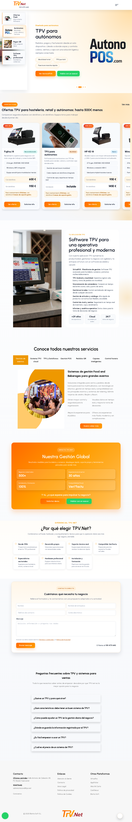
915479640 (17, 785)
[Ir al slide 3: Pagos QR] (13, 43)
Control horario (111, 358)
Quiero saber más (91, 426)
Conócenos (17, 794)
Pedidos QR (81, 358)
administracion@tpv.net (22, 788)
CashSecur (94, 790)
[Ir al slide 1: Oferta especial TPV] (13, 18)
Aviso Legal (61, 786)
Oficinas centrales (20, 778)
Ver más (125, 104)
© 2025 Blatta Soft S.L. (32, 814)
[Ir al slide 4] (85, 87)
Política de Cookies (64, 794)
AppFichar (94, 783)
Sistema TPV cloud (35, 360)
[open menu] (116, 5)
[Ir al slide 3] (83, 87)
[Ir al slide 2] (80, 87)
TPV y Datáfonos (50, 358)
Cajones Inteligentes (96, 360)
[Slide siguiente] (128, 50)
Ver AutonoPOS (45, 74)
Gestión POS (66, 358)
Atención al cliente (64, 779)
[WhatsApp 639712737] (68, 73)
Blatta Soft (94, 794)
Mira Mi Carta (95, 786)
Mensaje (19, 619)
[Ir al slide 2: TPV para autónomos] (14, 31)
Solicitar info (29, 204)
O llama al (106, 645)
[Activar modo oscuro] (120, 816)
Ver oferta (12, 204)
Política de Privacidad (63, 639)
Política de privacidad (65, 790)
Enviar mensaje (25, 645)
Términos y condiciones (46, 639)
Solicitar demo (53, 501)
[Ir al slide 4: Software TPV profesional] (13, 58)
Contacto (61, 783)
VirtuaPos (94, 779)
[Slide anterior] (33, 50)
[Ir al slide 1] (76, 87)
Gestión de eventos (20, 360)
